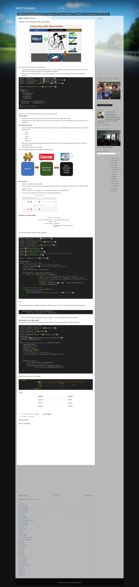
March (113, 181)
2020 (113, 160)
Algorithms (22, 14)
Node (101, 14)
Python (20, 552)
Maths (20, 541)
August (114, 172)
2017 (113, 167)
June (113, 174)
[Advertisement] (56, 479)
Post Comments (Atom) (32, 499)
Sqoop (20, 567)
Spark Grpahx (22, 558)
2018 (113, 165)
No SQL (21, 548)
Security (21, 556)
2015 (113, 191)
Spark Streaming (23, 565)
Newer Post (23, 496)
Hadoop (21, 529)
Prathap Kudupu (111, 112)
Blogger (79, 582)
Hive (20, 531)
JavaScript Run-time (24, 537)
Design (20, 527)
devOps (21, 571)
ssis (20, 575)
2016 (113, 188)
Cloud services (51, 14)
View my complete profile (103, 124)
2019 (113, 163)
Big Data (41, 14)
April (113, 179)
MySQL (21, 543)
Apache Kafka (22, 507)
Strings (20, 569)
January (114, 185)
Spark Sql (21, 562)
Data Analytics (79, 14)
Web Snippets (25, 8)
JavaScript (31, 416)
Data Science (22, 524)
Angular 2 (25, 416)
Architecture (31, 14)
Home (56, 496)
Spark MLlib (22, 560)
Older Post (89, 496)
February (114, 183)
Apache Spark (22, 510)
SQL (107, 14)
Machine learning (91, 14)
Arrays (20, 514)
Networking (22, 545)
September (115, 169)
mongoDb (21, 573)
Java (20, 533)
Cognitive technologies (65, 14)
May (113, 176)
